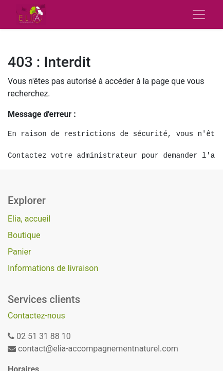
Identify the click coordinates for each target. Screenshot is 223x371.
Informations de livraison (53, 268)
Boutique (24, 235)
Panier (19, 252)
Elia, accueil (29, 219)
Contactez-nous (36, 316)
